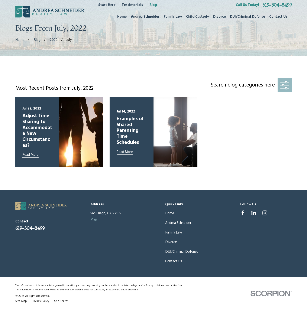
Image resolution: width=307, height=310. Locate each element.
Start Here (107, 5)
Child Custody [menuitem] (197, 17)
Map (93, 219)
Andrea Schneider (178, 223)
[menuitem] (21, 301)
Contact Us (173, 261)
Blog (153, 5)
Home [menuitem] (122, 17)
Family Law (173, 232)
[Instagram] (264, 213)
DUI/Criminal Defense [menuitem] (247, 17)
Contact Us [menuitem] (278, 17)
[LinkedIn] (253, 213)
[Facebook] (242, 213)
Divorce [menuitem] (219, 17)
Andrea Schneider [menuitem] (145, 17)
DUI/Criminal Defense (181, 252)
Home (169, 213)
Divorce (171, 242)
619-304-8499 (277, 5)
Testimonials (132, 5)
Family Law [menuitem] (173, 17)
